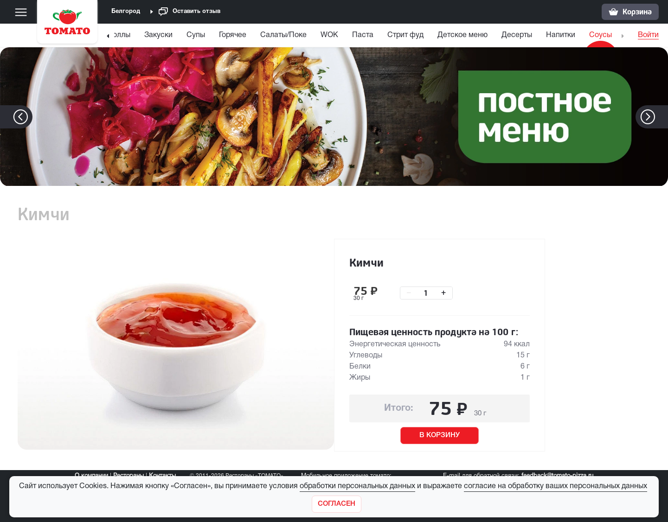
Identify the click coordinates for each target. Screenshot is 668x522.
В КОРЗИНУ (439, 435)
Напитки (560, 35)
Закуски (158, 35)
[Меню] (20, 12)
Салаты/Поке (283, 35)
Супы (195, 35)
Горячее (232, 35)
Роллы (119, 35)
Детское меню (462, 35)
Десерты (516, 35)
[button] (661, 116)
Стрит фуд (405, 35)
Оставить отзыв (189, 12)
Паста (362, 35)
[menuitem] (119, 37)
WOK (329, 35)
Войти (648, 35)
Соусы (600, 35)
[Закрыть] (336, 504)
